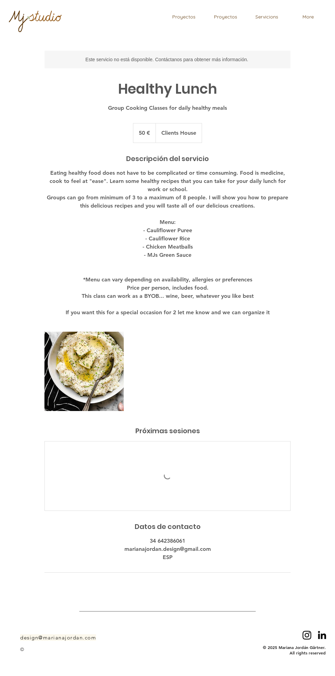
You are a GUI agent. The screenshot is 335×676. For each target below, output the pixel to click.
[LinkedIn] (322, 635)
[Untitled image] (84, 371)
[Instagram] (307, 635)
